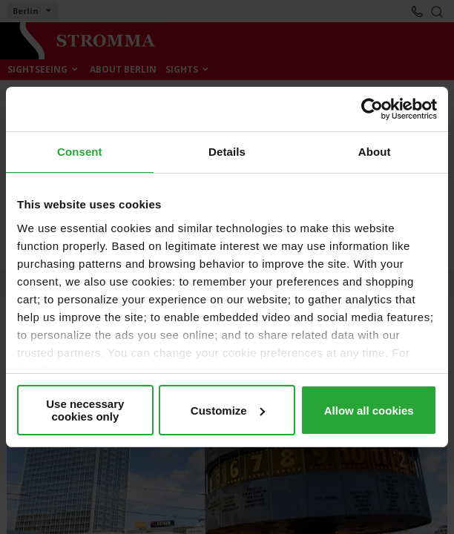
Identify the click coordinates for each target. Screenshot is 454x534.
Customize (228, 410)
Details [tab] (227, 151)
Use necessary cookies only (85, 410)
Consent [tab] (79, 151)
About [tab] (374, 151)
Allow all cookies (369, 410)
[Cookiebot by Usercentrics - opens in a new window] (372, 109)
